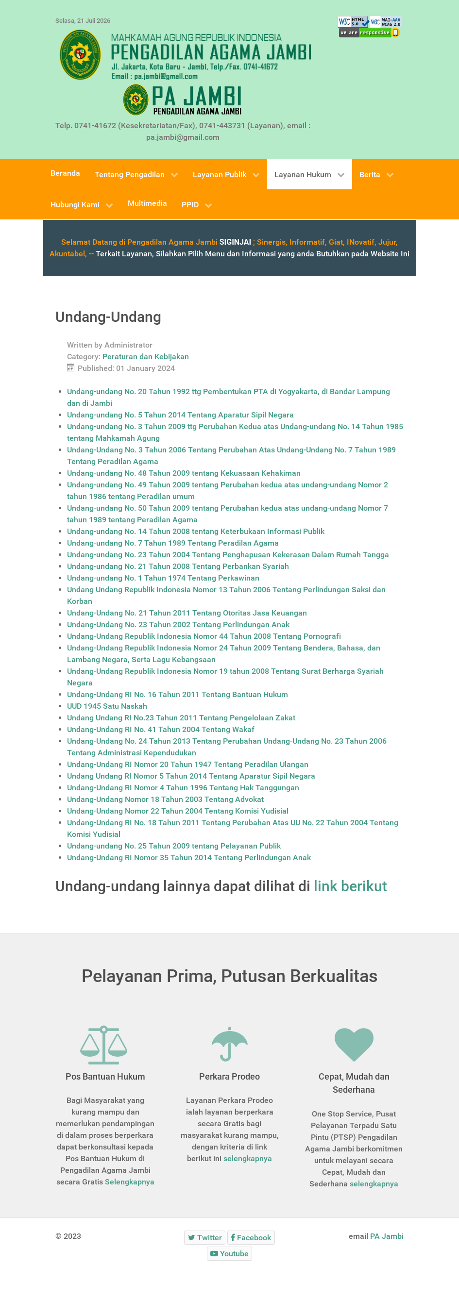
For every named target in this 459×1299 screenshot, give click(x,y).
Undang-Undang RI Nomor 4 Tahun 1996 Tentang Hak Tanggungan (183, 787)
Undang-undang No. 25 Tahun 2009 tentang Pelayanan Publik (174, 845)
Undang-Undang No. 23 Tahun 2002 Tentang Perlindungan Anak (178, 624)
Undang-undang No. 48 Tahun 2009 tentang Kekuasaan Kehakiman (184, 473)
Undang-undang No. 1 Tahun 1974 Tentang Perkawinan (163, 578)
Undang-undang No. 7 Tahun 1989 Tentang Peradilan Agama (173, 543)
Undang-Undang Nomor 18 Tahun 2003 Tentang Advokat (165, 799)
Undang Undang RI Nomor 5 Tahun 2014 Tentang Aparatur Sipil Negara (191, 776)
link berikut (350, 886)
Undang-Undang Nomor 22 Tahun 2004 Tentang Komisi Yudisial (178, 811)
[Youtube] (230, 1254)
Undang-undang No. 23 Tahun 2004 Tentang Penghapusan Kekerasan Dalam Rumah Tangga (228, 554)
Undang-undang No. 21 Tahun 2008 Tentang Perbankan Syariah (178, 566)
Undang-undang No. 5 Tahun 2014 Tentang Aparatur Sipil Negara (180, 414)
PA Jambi (387, 1236)
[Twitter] (204, 1238)
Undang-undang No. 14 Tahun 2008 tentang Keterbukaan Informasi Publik (195, 531)
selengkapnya (247, 1158)
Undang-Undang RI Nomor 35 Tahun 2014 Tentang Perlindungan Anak (189, 857)
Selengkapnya (129, 1181)
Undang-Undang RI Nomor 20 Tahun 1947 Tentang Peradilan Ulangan (187, 764)
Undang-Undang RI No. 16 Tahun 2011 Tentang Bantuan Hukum (177, 694)
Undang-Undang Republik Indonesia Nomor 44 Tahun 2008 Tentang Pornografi (204, 636)
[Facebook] (251, 1238)
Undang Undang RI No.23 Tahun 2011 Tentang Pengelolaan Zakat (181, 717)
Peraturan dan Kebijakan (145, 356)
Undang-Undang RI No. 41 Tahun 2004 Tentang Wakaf (161, 729)
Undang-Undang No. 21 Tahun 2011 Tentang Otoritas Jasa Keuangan (187, 612)
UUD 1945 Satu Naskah (107, 706)
